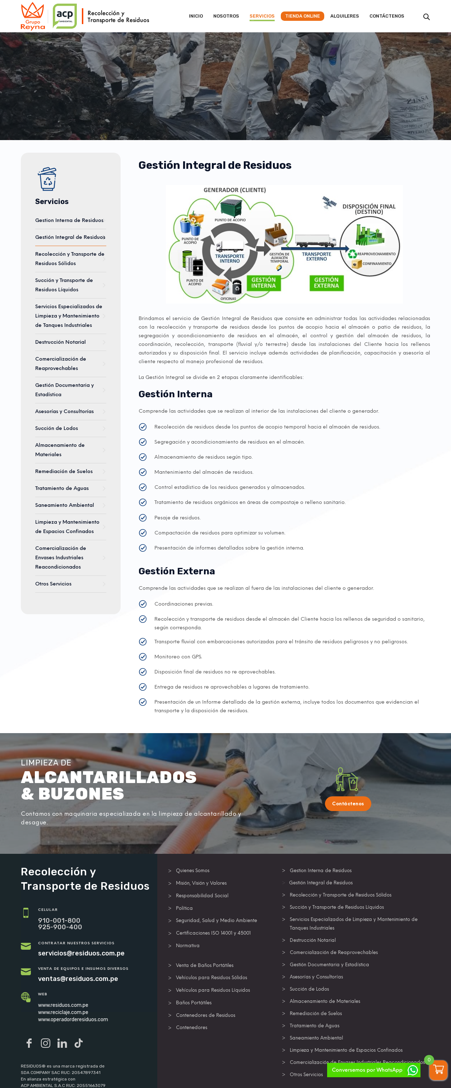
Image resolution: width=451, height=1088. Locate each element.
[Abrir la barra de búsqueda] (426, 17)
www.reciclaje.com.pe (63, 1012)
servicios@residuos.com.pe (81, 953)
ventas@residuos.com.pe (78, 979)
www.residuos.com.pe (63, 1005)
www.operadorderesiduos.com (73, 1020)
